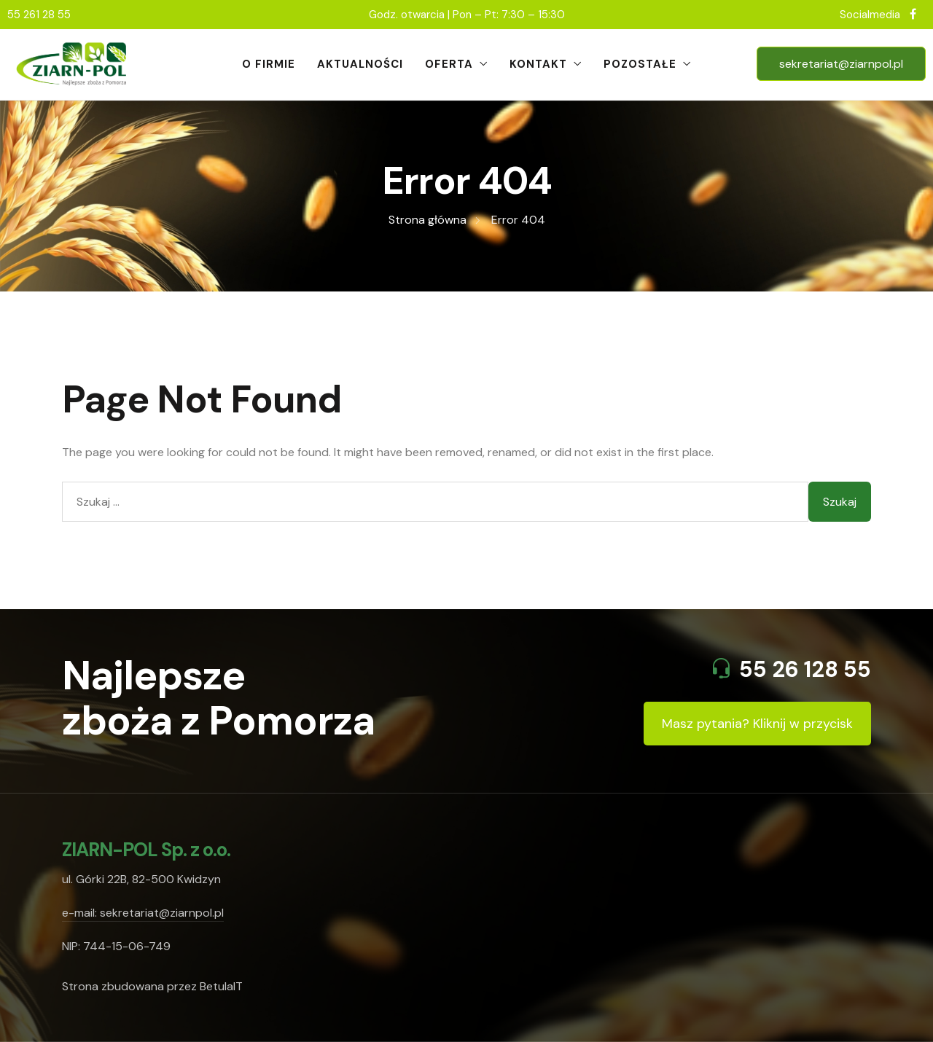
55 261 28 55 (39, 14)
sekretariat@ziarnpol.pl (841, 63)
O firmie (268, 64)
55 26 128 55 (805, 669)
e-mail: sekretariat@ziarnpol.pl (143, 912)
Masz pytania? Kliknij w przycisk (757, 723)
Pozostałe (640, 64)
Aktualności (360, 64)
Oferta (449, 64)
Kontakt (538, 64)
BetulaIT (221, 986)
